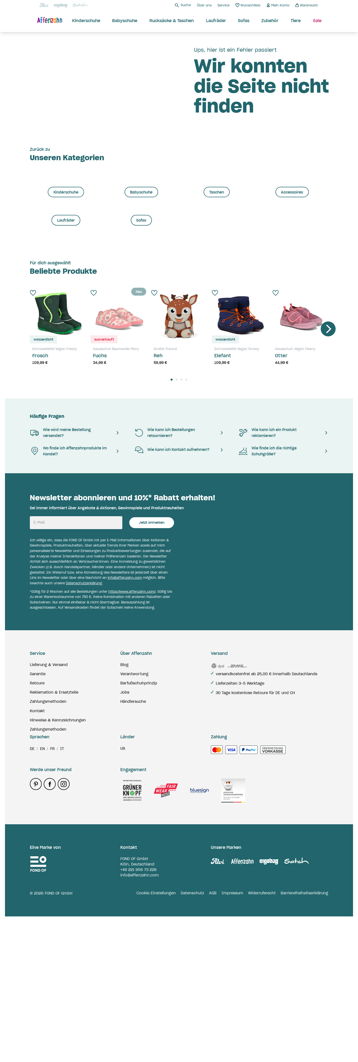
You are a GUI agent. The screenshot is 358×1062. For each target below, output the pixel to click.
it (62, 894)
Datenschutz (192, 1039)
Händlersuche (133, 836)
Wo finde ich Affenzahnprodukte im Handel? (68, 586)
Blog (124, 799)
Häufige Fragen (47, 551)
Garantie (37, 808)
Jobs (124, 827)
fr (52, 894)
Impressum (232, 1039)
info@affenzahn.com (125, 712)
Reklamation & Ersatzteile (54, 827)
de (32, 894)
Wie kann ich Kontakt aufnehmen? (172, 584)
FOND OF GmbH (134, 1004)
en (42, 894)
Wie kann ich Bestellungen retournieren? (164, 567)
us (122, 894)
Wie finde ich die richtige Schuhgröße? (267, 586)
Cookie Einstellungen (156, 1039)
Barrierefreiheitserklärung (304, 1039)
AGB (213, 1039)
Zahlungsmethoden (48, 836)
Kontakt (37, 845)
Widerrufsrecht (262, 1039)
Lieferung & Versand (49, 799)
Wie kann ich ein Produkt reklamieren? (267, 567)
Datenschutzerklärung (84, 718)
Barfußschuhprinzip (138, 818)
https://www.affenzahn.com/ (131, 726)
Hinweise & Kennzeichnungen (58, 855)
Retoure (37, 818)
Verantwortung (134, 808)
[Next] (328, 463)
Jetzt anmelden (151, 657)
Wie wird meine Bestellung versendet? (60, 567)
